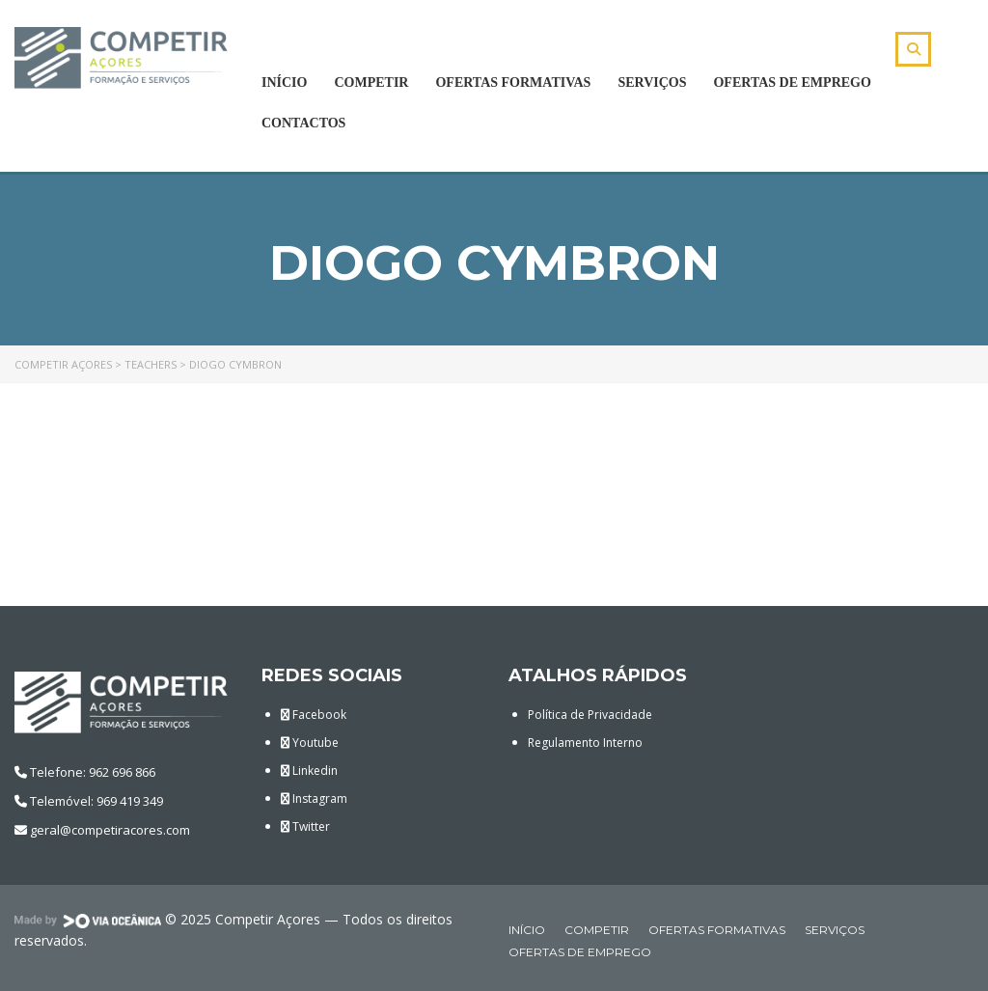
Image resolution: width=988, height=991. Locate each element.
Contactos (303, 123)
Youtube (310, 742)
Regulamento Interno (585, 742)
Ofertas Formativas (512, 82)
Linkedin (309, 770)
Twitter (305, 826)
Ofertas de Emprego (791, 82)
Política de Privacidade (590, 714)
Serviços (652, 82)
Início (284, 82)
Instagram (314, 798)
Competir (371, 82)
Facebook (313, 714)
